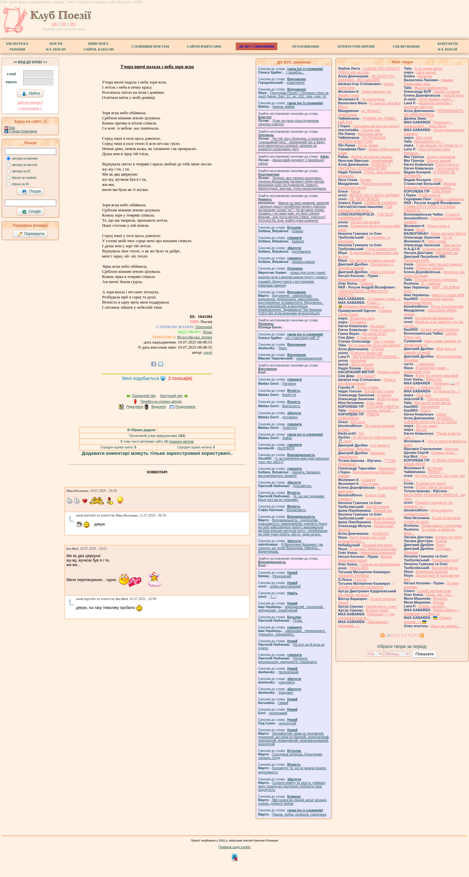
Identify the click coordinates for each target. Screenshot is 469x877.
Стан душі (374, 403)
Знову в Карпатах (441, 157)
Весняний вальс (445, 568)
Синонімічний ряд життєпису (376, 126)
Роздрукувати (185, 406)
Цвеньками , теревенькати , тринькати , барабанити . (292, 632)
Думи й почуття (382, 330)
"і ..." (273, 596)
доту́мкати (290, 417)
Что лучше (370, 484)
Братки (441, 541)
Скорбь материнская (434, 591)
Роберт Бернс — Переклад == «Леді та (432, 612)
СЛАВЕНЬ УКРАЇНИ (381, 203)
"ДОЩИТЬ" (380, 533)
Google (31, 211)
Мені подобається (140, 378)
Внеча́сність (291, 406)
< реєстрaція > (30, 108)
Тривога (366, 283)
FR (63, 24)
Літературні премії (356, 46)
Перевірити (31, 234)
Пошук (31, 191)
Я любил (384, 395)
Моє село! (424, 137)
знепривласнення (309, 358)
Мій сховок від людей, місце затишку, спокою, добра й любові (292, 801)
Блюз (440, 545)
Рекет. (282, 348)
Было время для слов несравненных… (361, 539)
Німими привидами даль (428, 82)
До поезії (377, 326)
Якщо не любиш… (446, 626)
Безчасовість (296, 510)
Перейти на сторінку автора (161, 401)
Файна (287, 438)
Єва (12, 128)
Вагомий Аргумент (378, 545)
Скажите (368, 480)
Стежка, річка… (444, 452)
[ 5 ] (416, 635)
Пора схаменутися (381, 249)
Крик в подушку (383, 272)
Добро (441, 414)
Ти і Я (447, 237)
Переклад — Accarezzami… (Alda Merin (429, 124)
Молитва (425, 76)
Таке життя (452, 245)
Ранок (355, 191)
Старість (453, 214)
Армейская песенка (432, 571)
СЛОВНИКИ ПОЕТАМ (150, 46)
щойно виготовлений (285, 586)
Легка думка (368, 145)
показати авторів (181, 441)
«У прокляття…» (446, 391)
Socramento (429, 406)
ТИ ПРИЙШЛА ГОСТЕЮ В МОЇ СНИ (362, 139)
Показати (424, 654)
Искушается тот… (428, 141)
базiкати (298, 241)
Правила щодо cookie (234, 847)
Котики (365, 180)
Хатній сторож (377, 507)
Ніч (361, 433)
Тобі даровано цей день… (365, 208)
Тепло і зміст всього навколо (439, 264)
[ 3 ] (402, 635)
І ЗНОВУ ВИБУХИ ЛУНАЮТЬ (366, 585)
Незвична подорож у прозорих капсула (428, 105)
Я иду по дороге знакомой (437, 375)
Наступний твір (171, 396)
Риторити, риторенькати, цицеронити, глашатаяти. (288, 660)
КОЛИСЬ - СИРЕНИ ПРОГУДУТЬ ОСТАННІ (430, 420)
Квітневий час (447, 253)
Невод (425, 410)
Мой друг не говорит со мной (430, 350)
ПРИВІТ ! (435, 472)
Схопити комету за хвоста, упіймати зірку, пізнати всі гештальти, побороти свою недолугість (291, 786)
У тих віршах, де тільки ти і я (439, 145)
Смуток (360, 579)
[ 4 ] (409, 635)
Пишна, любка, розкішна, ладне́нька (299, 814)
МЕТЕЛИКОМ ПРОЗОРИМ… (376, 357)
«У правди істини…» (383, 299)
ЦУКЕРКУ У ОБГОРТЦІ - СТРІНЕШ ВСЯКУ (364, 166)
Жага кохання (362, 364)
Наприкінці (387, 468)
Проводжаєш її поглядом (441, 525)
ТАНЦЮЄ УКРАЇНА (353, 576)
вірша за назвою (24, 177)
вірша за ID (20, 184)
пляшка (297, 231)
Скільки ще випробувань (380, 564)
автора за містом (24, 165)
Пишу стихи (436, 241)
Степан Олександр (23, 131)
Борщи (438, 602)
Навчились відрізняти (378, 553)
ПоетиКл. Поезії (56, 46)
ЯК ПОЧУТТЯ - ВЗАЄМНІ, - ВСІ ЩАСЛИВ (367, 78)
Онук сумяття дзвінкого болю (428, 512)
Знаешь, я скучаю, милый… (371, 410)
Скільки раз (370, 130)
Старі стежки (368, 387)
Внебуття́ (289, 395)
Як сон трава (426, 426)
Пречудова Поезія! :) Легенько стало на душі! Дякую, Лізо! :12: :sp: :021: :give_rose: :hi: (293, 94)
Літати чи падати (429, 268)
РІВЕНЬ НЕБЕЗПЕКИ (359, 416)
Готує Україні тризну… (437, 99)
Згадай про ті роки (379, 391)
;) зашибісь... (294, 72)
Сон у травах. (384, 341)
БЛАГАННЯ (442, 191)
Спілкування (406, 46)
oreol (208, 352)
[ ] (389, 635)
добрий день (453, 95)
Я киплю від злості (431, 483)
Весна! (421, 429)
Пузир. (298, 620)
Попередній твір (144, 396)
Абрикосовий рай (352, 279)
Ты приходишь (373, 99)
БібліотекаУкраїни (17, 46)
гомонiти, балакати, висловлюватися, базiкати (289, 474)
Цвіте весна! (426, 72)
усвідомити (286, 682)
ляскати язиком (303, 262)
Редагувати (134, 406)
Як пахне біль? (374, 334)
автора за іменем (25, 158)
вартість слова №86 (448, 295)
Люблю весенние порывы (372, 157)
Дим (423, 456)
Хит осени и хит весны (432, 403)
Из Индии (435, 468)
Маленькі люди (370, 134)
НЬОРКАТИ (286, 448)
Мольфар (358, 360)
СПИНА (377, 349)
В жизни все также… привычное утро (426, 370)
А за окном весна (428, 68)
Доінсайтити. (302, 486)
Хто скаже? (366, 376)
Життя (369, 368)
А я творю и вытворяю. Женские (364, 447)
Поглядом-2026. (417, 260)
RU (72, 24)
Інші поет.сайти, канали (98, 46)
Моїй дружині (388, 399)
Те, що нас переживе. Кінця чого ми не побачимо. (291, 498)
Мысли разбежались (431, 88)
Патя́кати (289, 383)
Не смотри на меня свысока (373, 260)
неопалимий (278, 713)
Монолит (440, 598)
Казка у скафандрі (449, 199)
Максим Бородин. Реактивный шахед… (430, 185)
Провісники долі (445, 560)
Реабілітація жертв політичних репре (365, 185)
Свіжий (283, 703)
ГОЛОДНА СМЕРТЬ (383, 406)
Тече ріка (423, 395)
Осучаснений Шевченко (434, 318)
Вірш (207, 331)
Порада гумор (388, 372)
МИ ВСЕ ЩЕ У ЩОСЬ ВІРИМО (375, 195)
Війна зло (434, 379)
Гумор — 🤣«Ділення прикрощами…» (361, 304)
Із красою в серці (380, 518)
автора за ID (21, 171)
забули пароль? (30, 102)
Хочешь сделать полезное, (436, 279)
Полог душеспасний (447, 306)
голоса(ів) (180, 378)
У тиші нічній (367, 337)
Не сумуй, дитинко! (353, 595)
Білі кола (358, 422)
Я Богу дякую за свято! (434, 487)
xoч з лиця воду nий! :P (302, 338)
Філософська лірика (194, 337)
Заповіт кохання (447, 91)
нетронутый (287, 723)
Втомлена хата (362, 318)
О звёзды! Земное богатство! (373, 549)
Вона (421, 230)
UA (54, 24)
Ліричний (203, 326)
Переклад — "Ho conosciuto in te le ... (366, 616)
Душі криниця (385, 522)
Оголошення (305, 46)
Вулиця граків (377, 610)
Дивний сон (383, 510)
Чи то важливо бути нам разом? (375, 345)
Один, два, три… (440, 595)
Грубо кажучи (430, 195)
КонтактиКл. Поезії (447, 46)
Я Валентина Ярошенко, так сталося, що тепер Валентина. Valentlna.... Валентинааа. (290, 548)
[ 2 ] (395, 635)
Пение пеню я (438, 226)
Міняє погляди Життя (448, 233)
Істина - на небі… (433, 606)
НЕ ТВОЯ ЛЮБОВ (364, 199)
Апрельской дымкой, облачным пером (429, 300)
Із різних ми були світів (440, 249)
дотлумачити (301, 251)
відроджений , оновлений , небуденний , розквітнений (291, 608)
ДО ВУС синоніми (256, 46)
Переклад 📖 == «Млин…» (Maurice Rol (432, 385)
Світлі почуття (447, 164)
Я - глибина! (431, 283)
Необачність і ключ (381, 606)
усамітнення (296, 82)
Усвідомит (285, 692)
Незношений (282, 576)
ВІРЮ (438, 180)
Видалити (158, 406)
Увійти (31, 93)
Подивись (358, 322)
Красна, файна (284, 106)
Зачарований (382, 160)
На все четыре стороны (439, 329)
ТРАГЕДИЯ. (359, 568)
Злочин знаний (439, 160)
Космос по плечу (449, 537)
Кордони (451, 449)
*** (431, 118)
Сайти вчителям (204, 46)
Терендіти (289, 428)
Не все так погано (365, 222)
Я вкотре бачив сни (366, 353)
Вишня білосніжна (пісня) (365, 558)
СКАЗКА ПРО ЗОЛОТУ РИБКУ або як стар (369, 70)
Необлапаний (288, 672)
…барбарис (425, 364)
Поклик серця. (438, 399)
